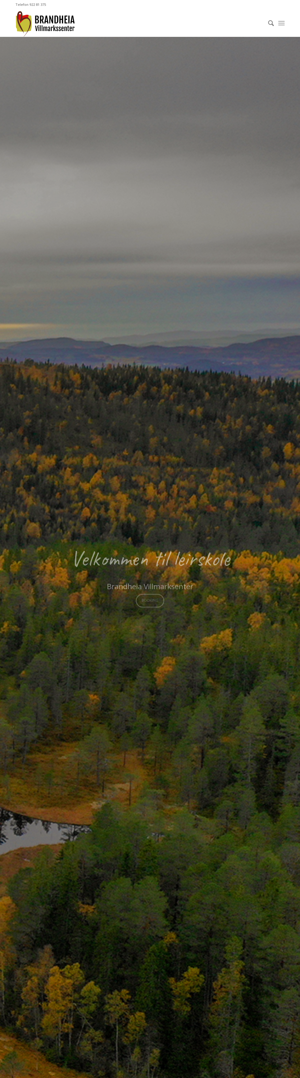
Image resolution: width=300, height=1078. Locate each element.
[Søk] (268, 23)
